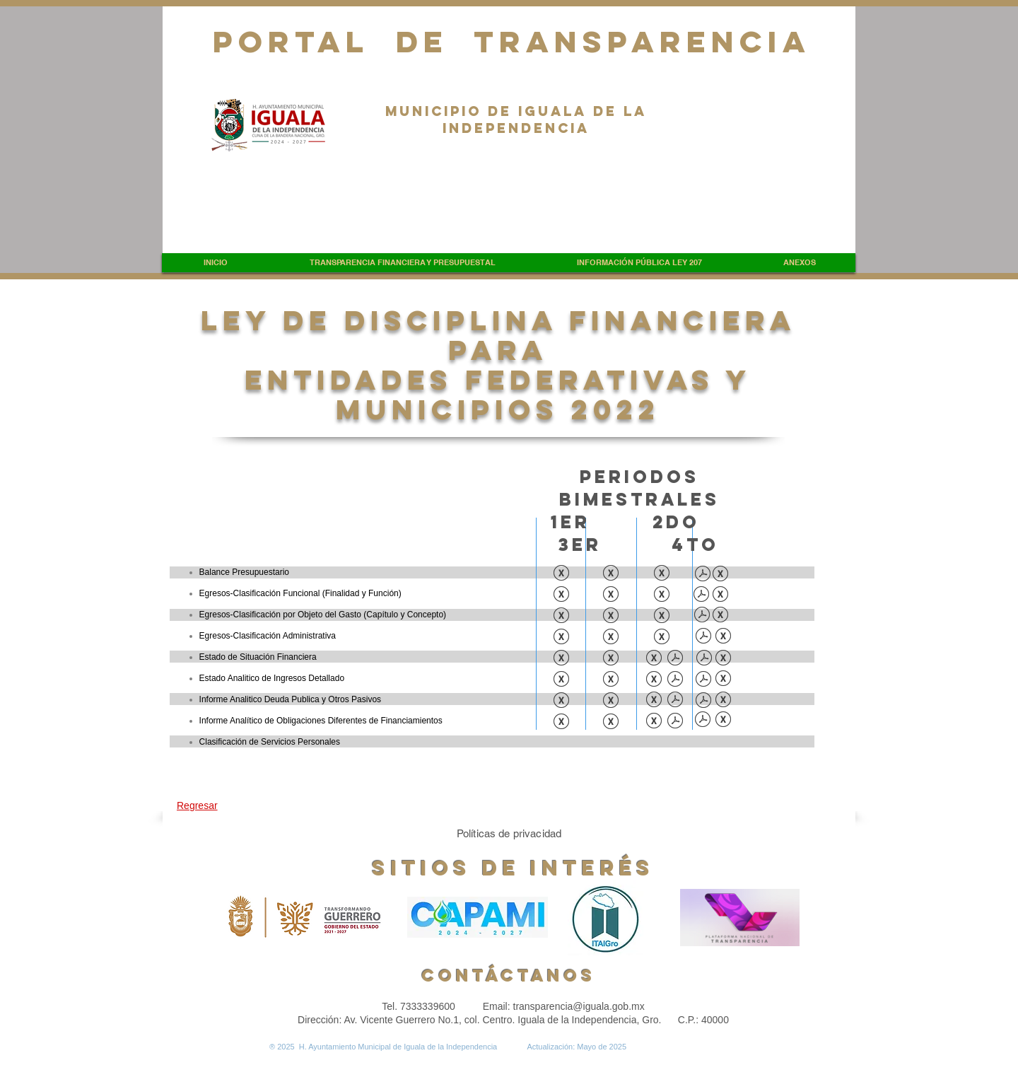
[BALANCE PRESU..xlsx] (720, 574)
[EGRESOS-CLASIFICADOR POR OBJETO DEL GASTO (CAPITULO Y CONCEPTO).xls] (610, 616)
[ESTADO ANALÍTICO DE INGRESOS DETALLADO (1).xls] (610, 680)
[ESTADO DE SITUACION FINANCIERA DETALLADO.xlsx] (723, 659)
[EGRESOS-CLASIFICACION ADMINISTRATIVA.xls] (561, 637)
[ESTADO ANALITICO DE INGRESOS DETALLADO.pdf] (675, 680)
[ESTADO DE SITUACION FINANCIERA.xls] (561, 659)
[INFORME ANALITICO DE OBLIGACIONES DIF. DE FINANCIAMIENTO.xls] (654, 722)
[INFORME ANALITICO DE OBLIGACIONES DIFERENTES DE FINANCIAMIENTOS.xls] (561, 722)
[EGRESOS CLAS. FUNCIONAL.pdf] (701, 595)
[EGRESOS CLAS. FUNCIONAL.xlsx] (720, 595)
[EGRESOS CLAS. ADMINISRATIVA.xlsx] (723, 637)
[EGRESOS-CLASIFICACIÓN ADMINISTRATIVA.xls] (610, 637)
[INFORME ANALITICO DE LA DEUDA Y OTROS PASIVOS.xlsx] (723, 700)
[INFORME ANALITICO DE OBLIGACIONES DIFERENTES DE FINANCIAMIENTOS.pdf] (702, 720)
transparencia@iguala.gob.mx (579, 1006)
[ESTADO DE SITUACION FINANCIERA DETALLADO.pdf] (675, 659)
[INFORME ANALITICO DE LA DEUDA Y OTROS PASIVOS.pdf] (703, 701)
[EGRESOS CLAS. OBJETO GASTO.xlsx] (720, 616)
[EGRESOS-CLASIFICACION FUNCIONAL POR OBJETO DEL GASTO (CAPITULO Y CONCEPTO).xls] (661, 616)
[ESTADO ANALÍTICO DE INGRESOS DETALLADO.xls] (561, 680)
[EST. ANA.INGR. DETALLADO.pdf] (703, 680)
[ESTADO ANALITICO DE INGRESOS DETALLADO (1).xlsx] (654, 680)
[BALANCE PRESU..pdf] (702, 574)
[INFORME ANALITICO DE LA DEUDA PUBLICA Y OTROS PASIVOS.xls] (654, 700)
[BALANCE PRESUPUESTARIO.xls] (561, 574)
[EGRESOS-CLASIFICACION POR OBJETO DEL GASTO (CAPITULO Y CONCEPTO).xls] (561, 616)
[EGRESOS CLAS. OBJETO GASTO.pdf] (702, 616)
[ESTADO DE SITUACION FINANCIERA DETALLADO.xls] (654, 659)
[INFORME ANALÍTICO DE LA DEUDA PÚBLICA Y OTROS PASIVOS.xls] (561, 701)
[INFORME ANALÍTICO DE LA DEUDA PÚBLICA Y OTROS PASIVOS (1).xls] (610, 701)
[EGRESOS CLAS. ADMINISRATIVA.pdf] (703, 637)
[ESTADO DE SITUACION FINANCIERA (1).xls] (610, 659)
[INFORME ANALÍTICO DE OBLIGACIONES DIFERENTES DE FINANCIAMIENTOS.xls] (610, 722)
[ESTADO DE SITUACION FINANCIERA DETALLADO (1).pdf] (704, 659)
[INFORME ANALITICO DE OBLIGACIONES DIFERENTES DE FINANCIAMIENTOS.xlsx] (723, 720)
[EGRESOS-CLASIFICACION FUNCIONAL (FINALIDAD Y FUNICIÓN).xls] (561, 595)
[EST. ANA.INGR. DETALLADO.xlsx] (723, 679)
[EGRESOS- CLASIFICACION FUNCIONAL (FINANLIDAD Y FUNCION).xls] (661, 595)
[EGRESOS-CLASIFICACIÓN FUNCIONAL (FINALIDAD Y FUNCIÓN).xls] (610, 595)
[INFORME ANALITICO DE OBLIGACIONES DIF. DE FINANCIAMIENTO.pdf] (675, 722)
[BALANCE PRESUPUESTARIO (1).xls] (610, 574)
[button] (402, 262)
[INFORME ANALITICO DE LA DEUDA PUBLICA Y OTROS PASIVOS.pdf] (675, 700)
